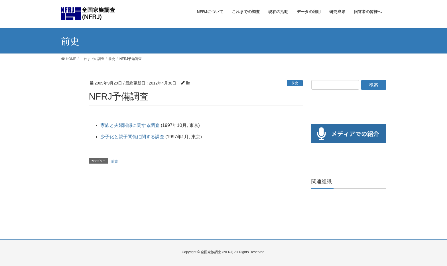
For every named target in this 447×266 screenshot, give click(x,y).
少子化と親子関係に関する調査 (132, 136)
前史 (294, 83)
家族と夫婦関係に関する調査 (130, 125)
